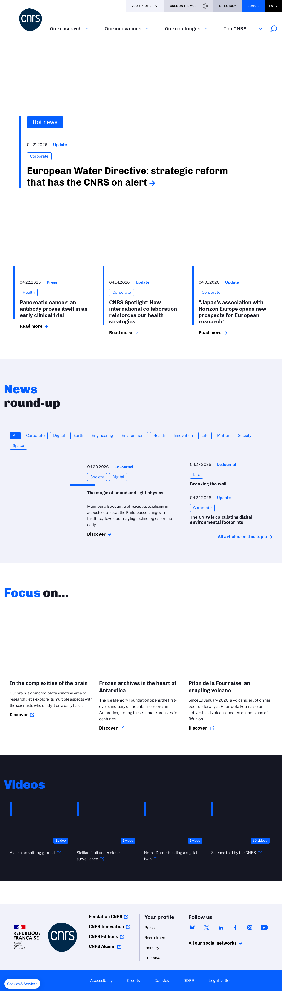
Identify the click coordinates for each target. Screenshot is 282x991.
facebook (235, 927)
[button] (22, 984)
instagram (249, 927)
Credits (133, 980)
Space (18, 445)
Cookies (161, 980)
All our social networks (207, 943)
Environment (133, 435)
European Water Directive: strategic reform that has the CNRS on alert (127, 176)
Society (244, 435)
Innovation (183, 435)
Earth (78, 435)
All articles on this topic (242, 536)
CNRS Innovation (106, 926)
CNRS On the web (183, 6)
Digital (59, 435)
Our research (65, 29)
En (271, 6)
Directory (227, 6)
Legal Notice (220, 980)
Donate (253, 6)
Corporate (35, 435)
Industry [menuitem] (151, 948)
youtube (264, 927)
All (15, 435)
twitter (206, 927)
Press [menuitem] (149, 927)
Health (159, 435)
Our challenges (182, 29)
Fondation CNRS (105, 916)
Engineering (102, 435)
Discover (96, 534)
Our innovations (123, 29)
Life (204, 435)
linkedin (220, 927)
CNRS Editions (103, 936)
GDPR (188, 980)
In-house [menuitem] (152, 957)
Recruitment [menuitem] (155, 937)
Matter (223, 435)
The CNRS (235, 29)
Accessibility (101, 980)
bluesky (192, 927)
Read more (31, 326)
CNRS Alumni (102, 946)
